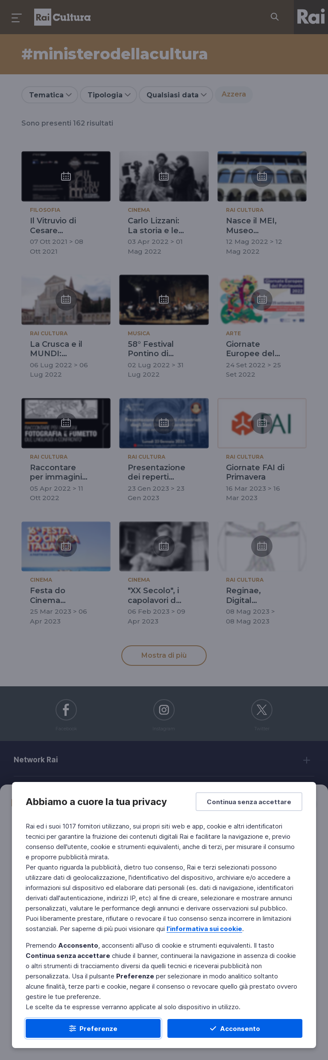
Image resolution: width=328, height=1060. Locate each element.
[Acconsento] (234, 1028)
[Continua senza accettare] (249, 801)
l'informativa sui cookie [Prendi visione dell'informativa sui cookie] (204, 929)
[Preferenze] (93, 1028)
